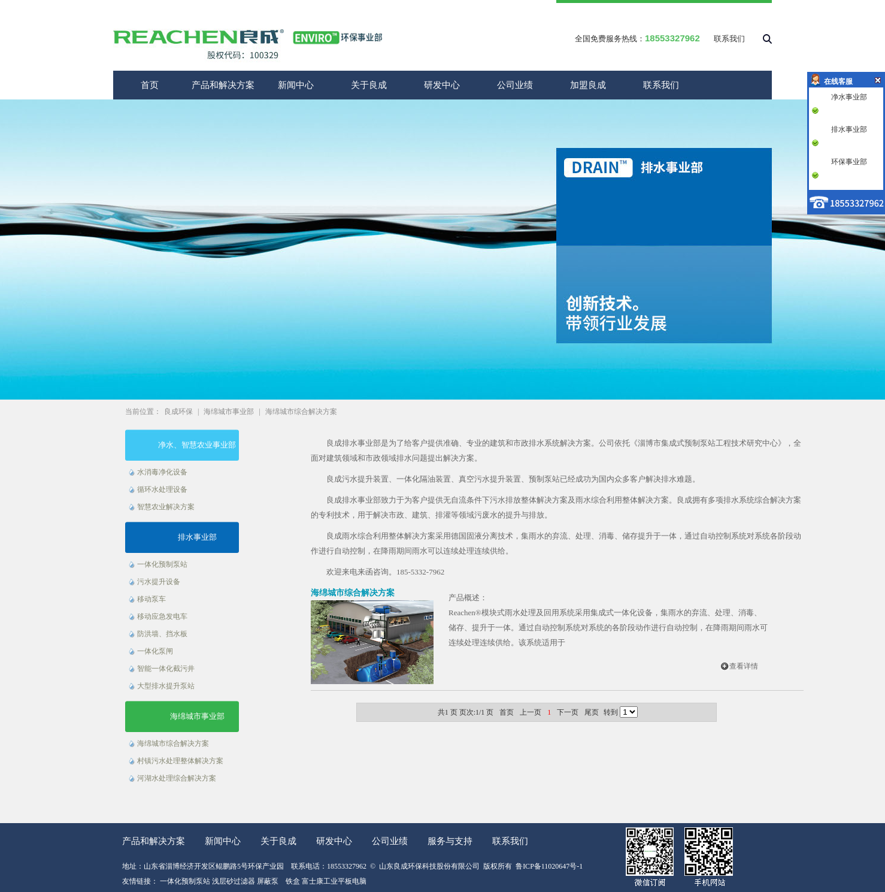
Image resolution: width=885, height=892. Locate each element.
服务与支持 (450, 841)
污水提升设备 (158, 581)
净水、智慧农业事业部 (197, 444)
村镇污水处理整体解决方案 (180, 761)
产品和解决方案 (223, 85)
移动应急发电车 (162, 616)
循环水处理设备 (162, 489)
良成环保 (178, 411)
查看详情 (743, 666)
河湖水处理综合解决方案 (176, 778)
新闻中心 (296, 85)
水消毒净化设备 (162, 472)
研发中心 (442, 85)
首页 (150, 85)
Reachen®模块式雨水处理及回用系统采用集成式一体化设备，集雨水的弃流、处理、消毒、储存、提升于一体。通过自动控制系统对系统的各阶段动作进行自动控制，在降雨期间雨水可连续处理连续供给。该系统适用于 (608, 627)
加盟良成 (588, 85)
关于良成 (369, 85)
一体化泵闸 (155, 651)
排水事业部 (197, 537)
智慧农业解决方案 (166, 507)
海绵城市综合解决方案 (301, 411)
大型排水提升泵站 (166, 686)
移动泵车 (151, 599)
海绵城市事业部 (229, 411)
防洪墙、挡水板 (162, 634)
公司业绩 (515, 85)
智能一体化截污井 (166, 668)
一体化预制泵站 (162, 564)
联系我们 (729, 38)
